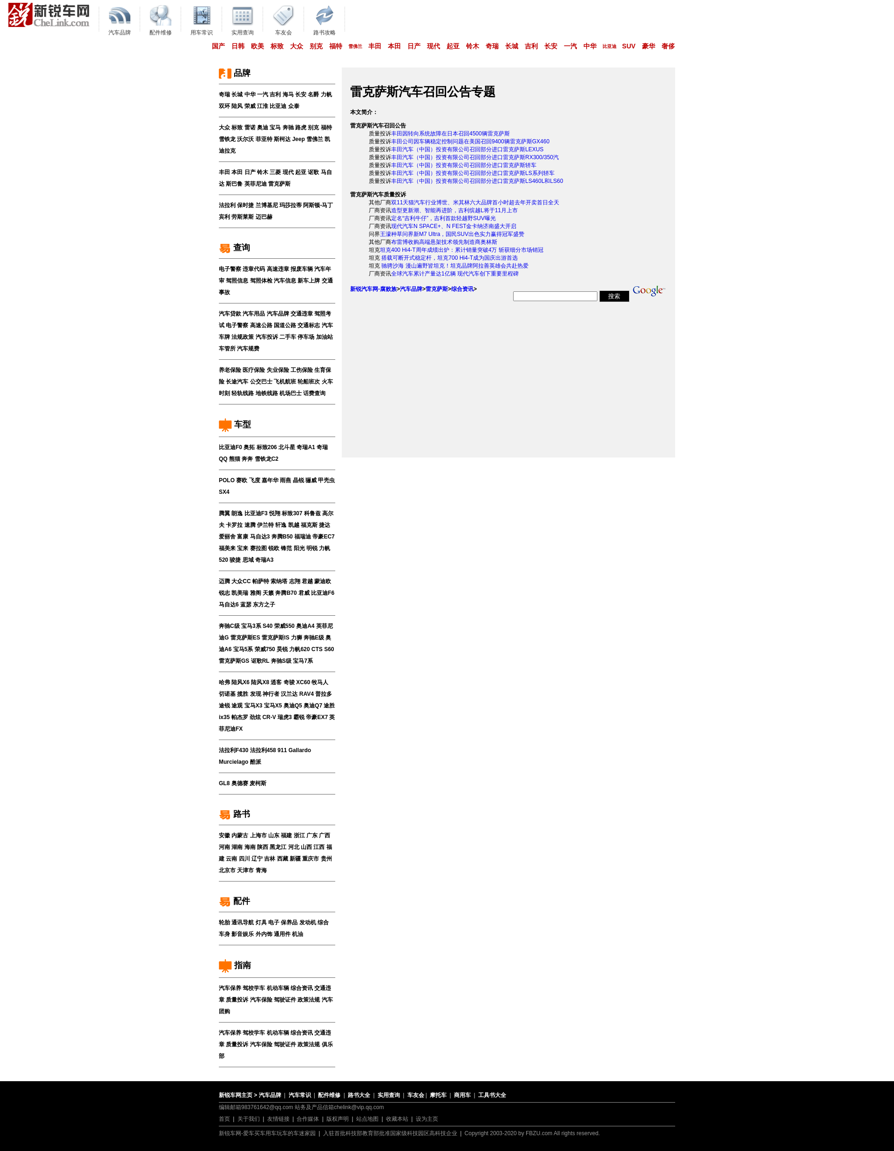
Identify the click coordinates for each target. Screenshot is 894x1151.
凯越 (293, 525)
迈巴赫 (264, 217)
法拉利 (227, 205)
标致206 (267, 447)
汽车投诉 (267, 337)
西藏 (282, 858)
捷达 (324, 525)
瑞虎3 (285, 717)
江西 (319, 847)
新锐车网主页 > (238, 1095)
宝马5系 (243, 649)
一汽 (570, 46)
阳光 (299, 548)
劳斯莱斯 (242, 217)
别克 (316, 46)
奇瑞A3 (264, 560)
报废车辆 (302, 269)
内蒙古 (239, 835)
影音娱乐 (242, 934)
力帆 (326, 94)
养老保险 (230, 370)
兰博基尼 (267, 205)
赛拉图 (258, 548)
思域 (248, 560)
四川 (244, 858)
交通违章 (302, 313)
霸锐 (299, 717)
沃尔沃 (245, 139)
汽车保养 (230, 988)
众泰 (293, 106)
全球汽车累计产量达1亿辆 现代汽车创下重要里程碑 (455, 273)
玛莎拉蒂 (290, 205)
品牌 (235, 73)
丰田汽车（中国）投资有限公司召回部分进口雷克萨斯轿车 (463, 165)
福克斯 (309, 525)
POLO (227, 480)
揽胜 (242, 694)
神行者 (271, 694)
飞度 (254, 480)
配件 (234, 901)
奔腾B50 (282, 536)
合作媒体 (308, 1119)
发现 (255, 694)
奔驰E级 (314, 637)
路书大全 (359, 1095)
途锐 (224, 705)
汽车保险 (261, 999)
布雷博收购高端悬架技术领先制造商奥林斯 (444, 242)
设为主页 (427, 1119)
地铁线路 (267, 393)
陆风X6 (240, 682)
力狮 (296, 637)
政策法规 (309, 999)
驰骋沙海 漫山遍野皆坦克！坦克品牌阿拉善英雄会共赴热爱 (454, 266)
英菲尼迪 (255, 184)
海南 (250, 847)
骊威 (311, 480)
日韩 (237, 46)
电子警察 (230, 269)
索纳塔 (279, 581)
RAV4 (306, 694)
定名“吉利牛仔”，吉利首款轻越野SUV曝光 (443, 218)
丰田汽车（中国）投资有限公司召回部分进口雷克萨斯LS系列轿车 (473, 173)
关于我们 (248, 1119)
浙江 (299, 835)
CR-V (269, 717)
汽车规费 (248, 348)
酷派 (255, 762)
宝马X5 (273, 705)
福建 (286, 835)
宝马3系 (251, 626)
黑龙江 (278, 847)
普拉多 (323, 694)
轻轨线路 (242, 393)
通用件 (282, 934)
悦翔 (274, 513)
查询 (234, 247)
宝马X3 (253, 705)
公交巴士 (261, 381)
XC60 (303, 682)
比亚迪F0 (230, 447)
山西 (306, 847)
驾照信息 (237, 280)
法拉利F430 (233, 750)
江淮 (262, 106)
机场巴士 (290, 393)
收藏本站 (397, 1119)
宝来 (242, 548)
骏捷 (235, 560)
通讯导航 (242, 922)
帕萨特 (260, 581)
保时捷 (245, 205)
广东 (312, 835)
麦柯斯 (258, 783)
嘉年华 (270, 480)
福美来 (227, 548)
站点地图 (367, 1119)
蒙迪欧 (322, 581)
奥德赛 (239, 783)
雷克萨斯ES (245, 637)
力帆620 (299, 649)
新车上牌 (309, 280)
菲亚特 (264, 139)
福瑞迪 (302, 536)
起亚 (453, 46)
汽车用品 (254, 313)
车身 (224, 934)
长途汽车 (237, 381)
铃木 (472, 46)
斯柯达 (282, 139)
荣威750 (265, 649)
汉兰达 (289, 694)
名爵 (313, 94)
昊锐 (282, 649)
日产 (413, 46)
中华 (589, 46)
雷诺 (250, 127)
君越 (307, 581)
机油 (297, 934)
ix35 (224, 717)
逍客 (276, 682)
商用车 (462, 1095)
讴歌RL (260, 661)
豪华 (648, 46)
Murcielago (233, 762)
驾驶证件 (285, 999)
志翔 (294, 581)
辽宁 (257, 858)
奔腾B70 (286, 593)
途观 (237, 705)
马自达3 (260, 536)
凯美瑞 (239, 593)
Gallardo (299, 750)
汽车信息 (285, 280)
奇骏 (289, 682)
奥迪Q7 (313, 705)
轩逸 (280, 525)
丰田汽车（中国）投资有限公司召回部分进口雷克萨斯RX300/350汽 (475, 157)
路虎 (300, 127)
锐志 (224, 593)
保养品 (289, 922)
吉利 (531, 46)
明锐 (312, 548)
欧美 (257, 46)
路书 (234, 814)
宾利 (224, 217)
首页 (224, 1119)
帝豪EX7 (317, 717)
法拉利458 (263, 750)
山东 (273, 835)
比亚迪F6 (322, 593)
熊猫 (234, 459)
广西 (324, 835)
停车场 (306, 337)
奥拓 (249, 447)
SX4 (224, 492)
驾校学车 (254, 988)
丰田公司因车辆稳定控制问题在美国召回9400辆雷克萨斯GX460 (470, 141)
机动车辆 (278, 988)
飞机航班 (285, 381)
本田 (394, 46)
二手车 (287, 337)
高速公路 (261, 325)
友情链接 (278, 1119)
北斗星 (286, 447)
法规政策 (242, 337)
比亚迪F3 (256, 513)
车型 (235, 424)
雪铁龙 (227, 139)
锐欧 (273, 548)
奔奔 (247, 459)
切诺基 (227, 694)
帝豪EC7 (323, 536)
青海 (261, 870)
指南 (235, 965)
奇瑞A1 (306, 447)
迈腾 (224, 581)
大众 (296, 46)
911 (282, 750)
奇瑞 (492, 46)
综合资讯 (302, 988)
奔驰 (288, 127)
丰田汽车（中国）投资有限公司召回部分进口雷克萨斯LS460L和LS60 (477, 181)
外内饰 (264, 934)
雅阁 (255, 593)
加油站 (324, 337)
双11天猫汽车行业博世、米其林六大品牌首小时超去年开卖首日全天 (475, 202)
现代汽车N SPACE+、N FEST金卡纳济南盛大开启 (453, 226)
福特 (335, 46)
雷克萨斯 (279, 184)
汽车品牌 (278, 313)
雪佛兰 (355, 46)
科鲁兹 (312, 513)
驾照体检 (261, 280)
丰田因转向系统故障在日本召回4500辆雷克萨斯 (450, 133)
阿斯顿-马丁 (318, 205)
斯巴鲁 (234, 184)
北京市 (227, 870)
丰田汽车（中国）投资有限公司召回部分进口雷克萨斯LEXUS (467, 149)
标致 (277, 46)
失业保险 (278, 370)
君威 (304, 593)
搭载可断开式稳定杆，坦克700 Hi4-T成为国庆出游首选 (449, 258)
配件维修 (329, 1095)
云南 (231, 858)
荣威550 (284, 626)
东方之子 (264, 604)
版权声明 (337, 1119)
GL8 (224, 783)
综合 (323, 922)
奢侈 (668, 46)
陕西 (262, 847)
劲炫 (255, 717)
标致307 (292, 513)
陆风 (237, 106)
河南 (224, 847)
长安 (550, 46)
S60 (329, 649)
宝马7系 (303, 661)
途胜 (329, 705)
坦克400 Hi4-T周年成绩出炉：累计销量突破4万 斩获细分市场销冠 (461, 250)
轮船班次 (309, 381)
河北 (293, 847)
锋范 (286, 548)
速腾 (250, 525)
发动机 (307, 922)
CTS (317, 649)
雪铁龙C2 (266, 459)
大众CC (241, 581)
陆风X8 (260, 682)
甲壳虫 (326, 480)
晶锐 (298, 480)
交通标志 (309, 325)
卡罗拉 (234, 525)
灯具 (261, 922)
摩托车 (438, 1095)
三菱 (275, 172)
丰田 (374, 46)
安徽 (224, 835)
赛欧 (241, 480)
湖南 (237, 847)
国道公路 (285, 325)
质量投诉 (237, 999)
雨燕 (285, 480)
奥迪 (262, 127)
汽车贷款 (230, 313)
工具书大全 (492, 1095)
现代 (433, 46)
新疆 (295, 858)
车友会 (415, 1095)
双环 (224, 106)
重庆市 (310, 858)
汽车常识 (300, 1095)
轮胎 (224, 922)
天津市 (245, 870)
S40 (267, 626)
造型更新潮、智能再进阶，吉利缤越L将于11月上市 (454, 210)
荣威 (250, 106)
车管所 (227, 348)
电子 (273, 922)
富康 (242, 536)
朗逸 (237, 513)
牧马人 (320, 682)
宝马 (275, 127)
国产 (218, 46)
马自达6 (229, 604)
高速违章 (278, 269)
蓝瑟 (245, 604)
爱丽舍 (227, 536)
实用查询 (389, 1095)
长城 (511, 46)
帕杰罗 (239, 717)
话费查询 (314, 393)
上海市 (258, 835)
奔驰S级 (281, 661)
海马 (288, 94)
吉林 (269, 858)
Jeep (298, 139)
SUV (629, 46)
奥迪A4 (305, 626)
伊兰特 (265, 525)
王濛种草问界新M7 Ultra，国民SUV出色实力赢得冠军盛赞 (452, 234)
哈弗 (224, 682)
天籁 (268, 593)
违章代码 (254, 269)
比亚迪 (609, 46)
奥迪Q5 (293, 705)
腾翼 (224, 513)
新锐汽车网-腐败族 (373, 289)
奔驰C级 (229, 626)
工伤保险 (302, 370)
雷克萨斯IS (275, 637)
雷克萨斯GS (234, 661)
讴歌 (313, 172)
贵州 (326, 858)
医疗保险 (254, 370)
